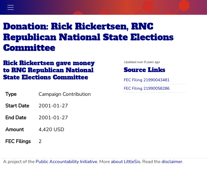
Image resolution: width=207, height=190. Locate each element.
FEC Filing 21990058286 (147, 88)
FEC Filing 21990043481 (147, 80)
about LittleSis (125, 162)
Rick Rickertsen (28, 63)
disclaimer (172, 162)
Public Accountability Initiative (66, 162)
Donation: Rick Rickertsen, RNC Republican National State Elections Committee (88, 37)
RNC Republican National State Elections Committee (48, 74)
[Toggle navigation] (10, 7)
